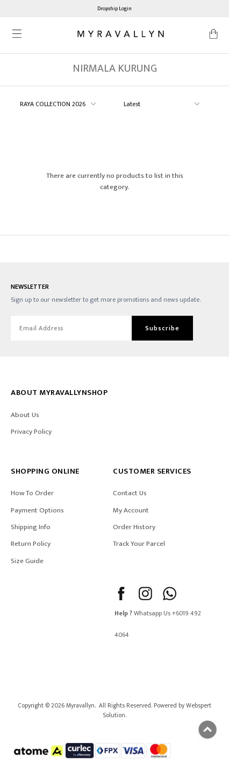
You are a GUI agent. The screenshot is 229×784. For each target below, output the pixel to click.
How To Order (32, 493)
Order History (134, 527)
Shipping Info (31, 527)
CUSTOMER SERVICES (152, 471)
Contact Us (130, 493)
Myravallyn (80, 705)
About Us (25, 415)
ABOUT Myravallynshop (59, 392)
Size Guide (27, 561)
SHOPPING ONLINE (45, 471)
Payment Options (37, 510)
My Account (131, 510)
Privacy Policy (31, 432)
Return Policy (31, 544)
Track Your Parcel (139, 544)
